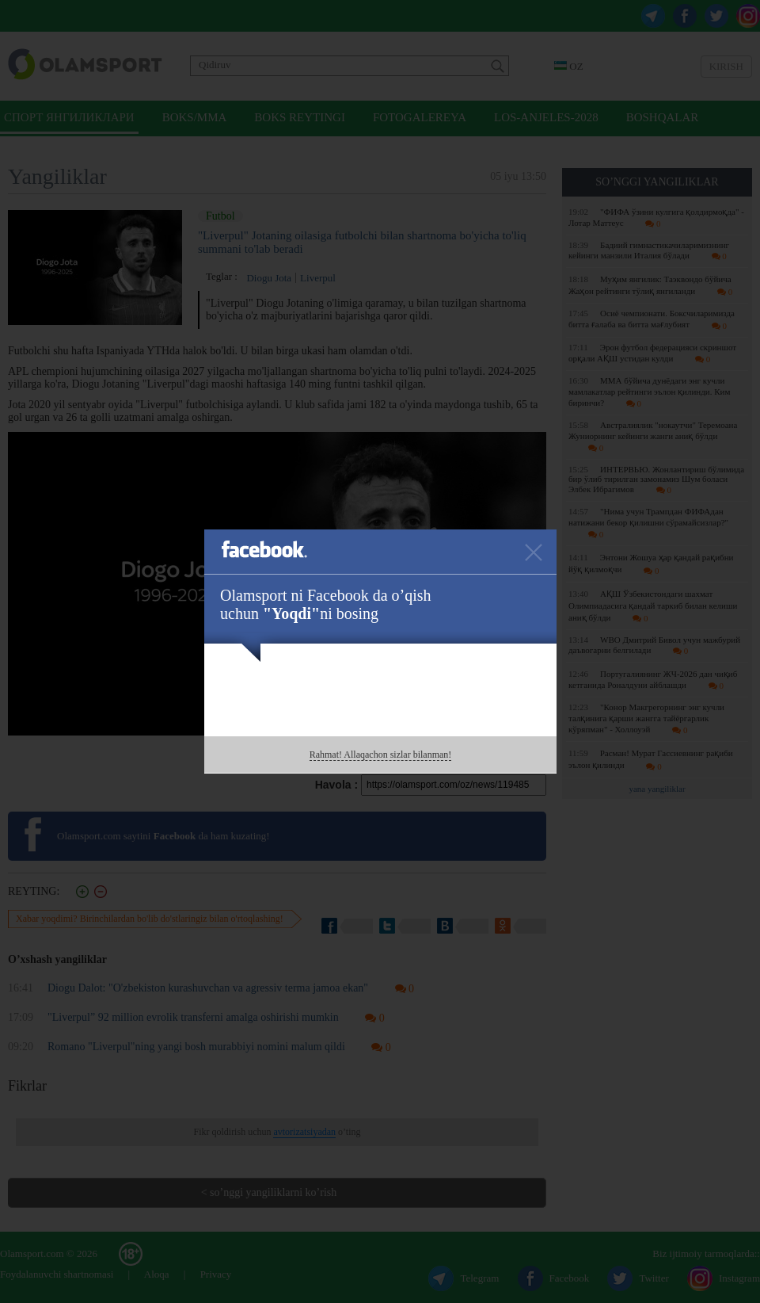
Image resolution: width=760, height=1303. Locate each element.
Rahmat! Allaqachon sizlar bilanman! (381, 754)
